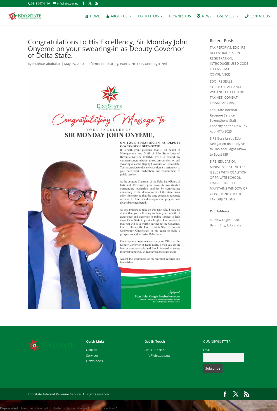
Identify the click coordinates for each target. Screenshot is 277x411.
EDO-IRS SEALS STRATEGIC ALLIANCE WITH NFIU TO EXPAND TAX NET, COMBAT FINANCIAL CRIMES (227, 92)
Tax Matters (148, 16)
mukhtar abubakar (46, 64)
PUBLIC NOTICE (131, 64)
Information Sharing (103, 64)
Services (92, 355)
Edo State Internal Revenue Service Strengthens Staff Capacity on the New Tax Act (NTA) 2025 (228, 120)
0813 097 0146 (155, 350)
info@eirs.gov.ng (157, 355)
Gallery (91, 350)
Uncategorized (156, 64)
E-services (225, 16)
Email (206, 350)
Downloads (180, 16)
